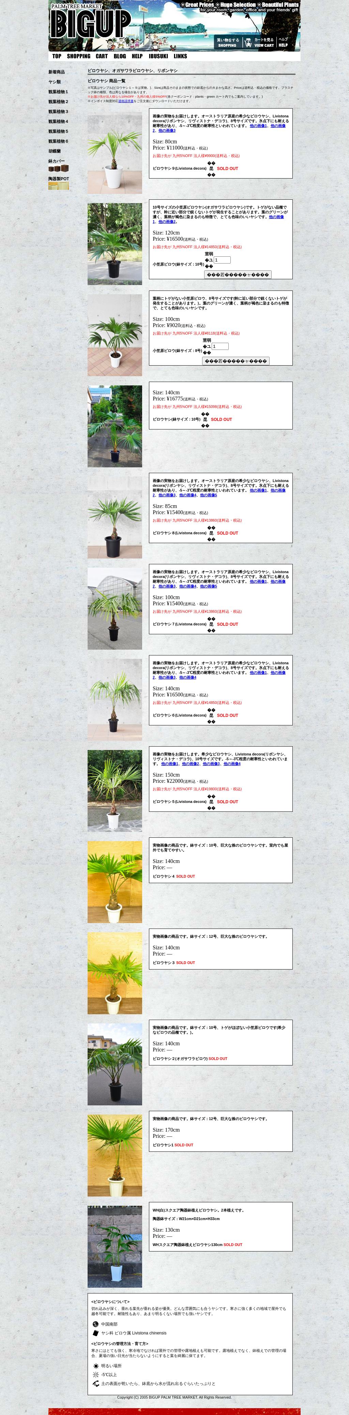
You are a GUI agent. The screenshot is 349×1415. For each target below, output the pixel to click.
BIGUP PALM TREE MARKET (173, 1397)
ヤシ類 (54, 82)
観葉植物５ (58, 131)
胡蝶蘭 (54, 151)
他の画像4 (187, 495)
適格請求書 (126, 101)
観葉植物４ (58, 121)
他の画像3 (167, 130)
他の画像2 (167, 222)
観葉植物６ (58, 141)
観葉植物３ (58, 111)
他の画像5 (208, 495)
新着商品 (56, 72)
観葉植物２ (58, 101)
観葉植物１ (58, 91)
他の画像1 (258, 126)
